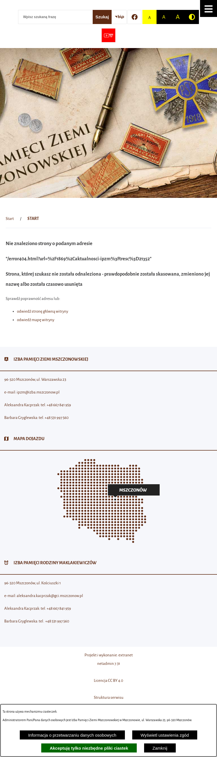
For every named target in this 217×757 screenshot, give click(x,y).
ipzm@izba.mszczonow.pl (38, 392)
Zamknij (160, 748)
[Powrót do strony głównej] (10, 219)
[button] (208, 8)
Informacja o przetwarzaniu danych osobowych (72, 735)
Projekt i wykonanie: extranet (108, 655)
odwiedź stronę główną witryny (42, 311)
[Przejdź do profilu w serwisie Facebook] (134, 17)
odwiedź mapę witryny (35, 320)
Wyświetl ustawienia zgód (165, 735)
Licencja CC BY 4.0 (108, 680)
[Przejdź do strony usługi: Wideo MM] (108, 35)
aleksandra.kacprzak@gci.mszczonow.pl (50, 596)
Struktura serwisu (108, 697)
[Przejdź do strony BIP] (119, 17)
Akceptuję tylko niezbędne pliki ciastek (89, 748)
